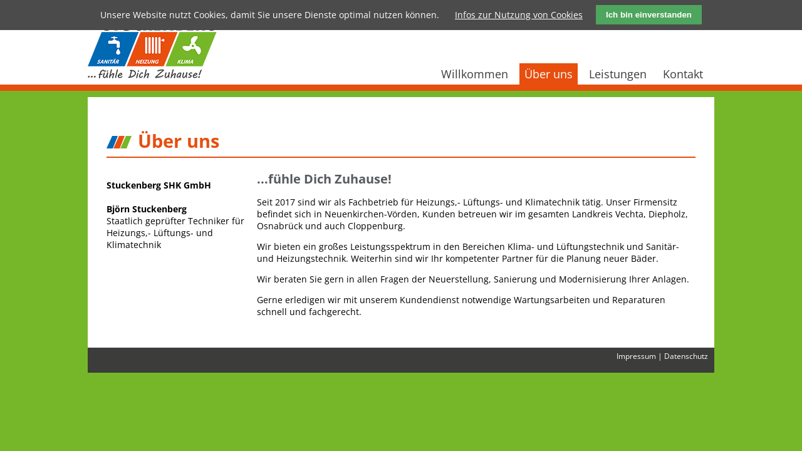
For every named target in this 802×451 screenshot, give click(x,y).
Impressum (636, 356)
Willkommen (474, 73)
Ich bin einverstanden (649, 14)
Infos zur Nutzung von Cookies (519, 15)
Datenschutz (686, 356)
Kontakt (683, 73)
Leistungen (618, 73)
